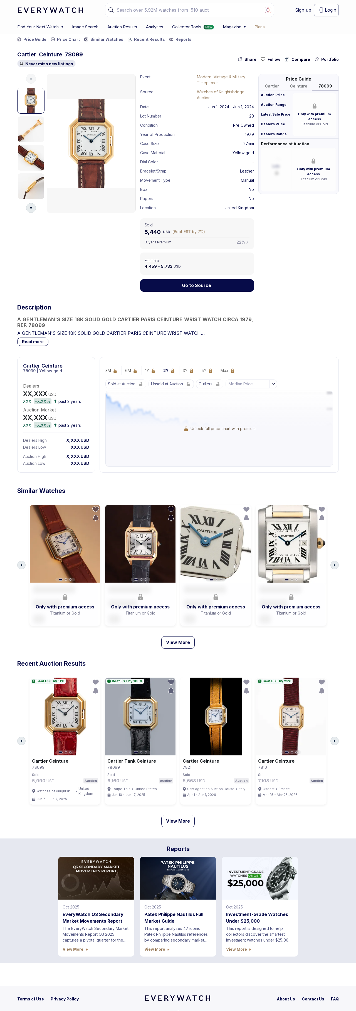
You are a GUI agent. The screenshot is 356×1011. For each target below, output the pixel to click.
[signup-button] (303, 10)
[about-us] (286, 999)
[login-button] (326, 10)
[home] (177, 1000)
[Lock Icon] (197, 285)
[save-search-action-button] (95, 518)
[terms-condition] (30, 999)
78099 (74, 54)
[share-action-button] (247, 59)
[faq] (335, 999)
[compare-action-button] (297, 59)
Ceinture (50, 54)
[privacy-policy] (65, 999)
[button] (111, 10)
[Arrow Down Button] (31, 208)
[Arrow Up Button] (31, 79)
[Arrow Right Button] (334, 565)
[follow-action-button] (270, 59)
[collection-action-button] (327, 59)
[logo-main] (50, 10)
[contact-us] (313, 999)
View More (178, 642)
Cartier (26, 54)
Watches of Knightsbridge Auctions (220, 94)
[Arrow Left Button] (21, 565)
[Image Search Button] (268, 10)
